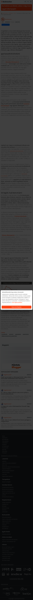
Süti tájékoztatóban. (17, 302)
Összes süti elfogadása (16, 307)
